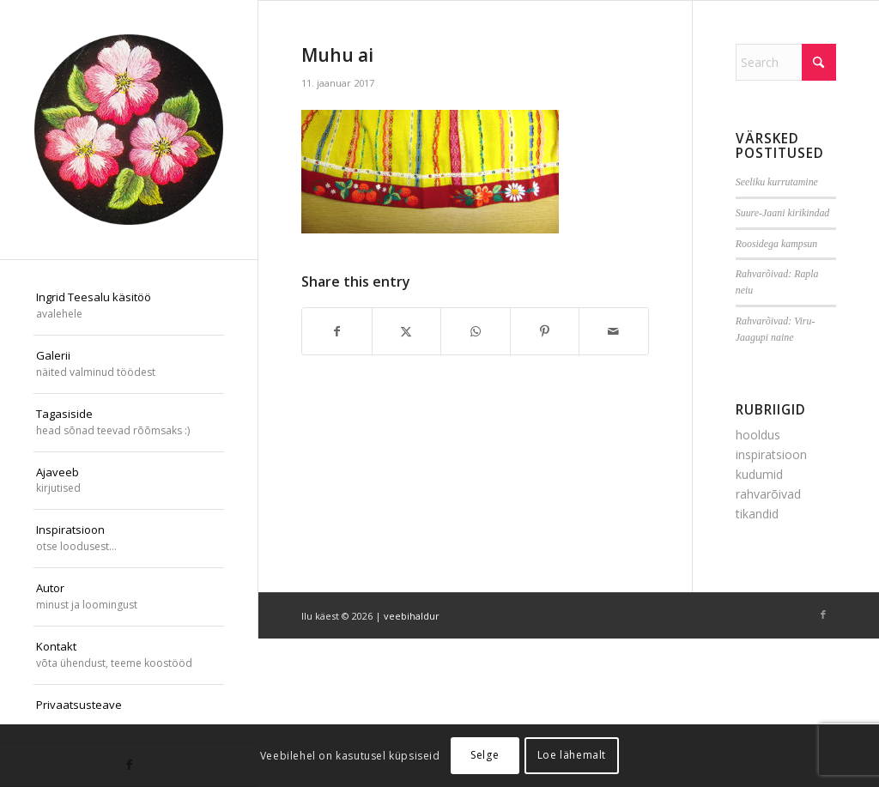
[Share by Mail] (613, 331)
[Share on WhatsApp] (475, 331)
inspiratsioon (771, 454)
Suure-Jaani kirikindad (783, 213)
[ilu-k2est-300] (128, 129)
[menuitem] (128, 306)
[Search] (786, 62)
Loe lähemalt (571, 755)
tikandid (757, 513)
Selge (484, 755)
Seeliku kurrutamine (777, 182)
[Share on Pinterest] (545, 331)
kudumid (759, 474)
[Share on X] (407, 331)
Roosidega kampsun (776, 244)
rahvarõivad (768, 494)
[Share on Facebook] (337, 331)
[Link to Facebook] (823, 614)
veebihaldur (412, 615)
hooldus (758, 435)
